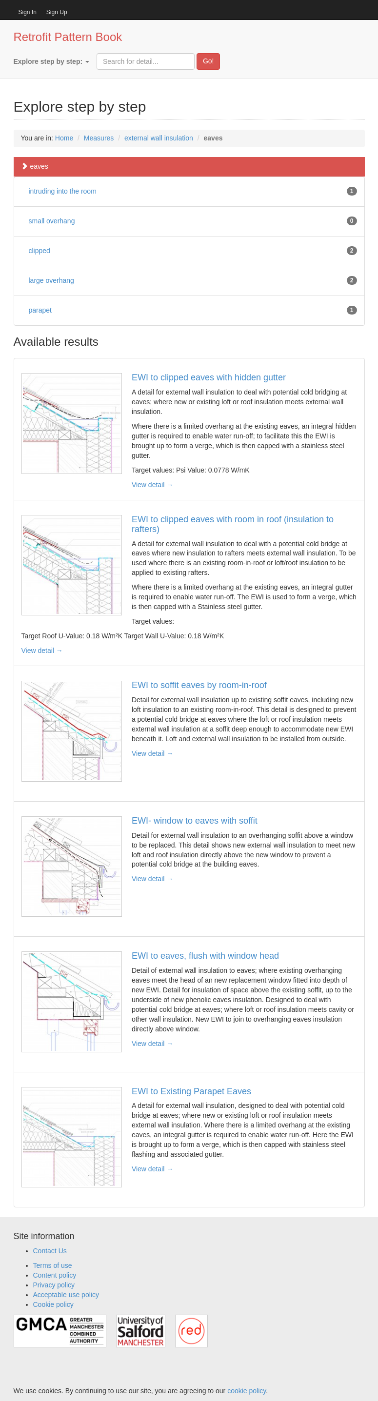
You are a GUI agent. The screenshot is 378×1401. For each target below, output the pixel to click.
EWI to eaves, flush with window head (205, 956)
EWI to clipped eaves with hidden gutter (209, 377)
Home (64, 138)
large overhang (51, 280)
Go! (208, 61)
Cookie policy (53, 1304)
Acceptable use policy (66, 1295)
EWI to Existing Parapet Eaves (191, 1091)
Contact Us (50, 1251)
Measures (99, 138)
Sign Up (56, 12)
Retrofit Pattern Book (68, 36)
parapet (40, 310)
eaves (34, 166)
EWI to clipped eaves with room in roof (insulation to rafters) (233, 524)
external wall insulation (158, 138)
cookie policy (246, 1391)
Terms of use (52, 1265)
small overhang (52, 221)
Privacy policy (54, 1285)
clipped (39, 251)
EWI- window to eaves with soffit (195, 821)
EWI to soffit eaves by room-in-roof (199, 685)
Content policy (55, 1275)
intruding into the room (63, 191)
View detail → (152, 485)
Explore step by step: (51, 61)
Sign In (28, 12)
